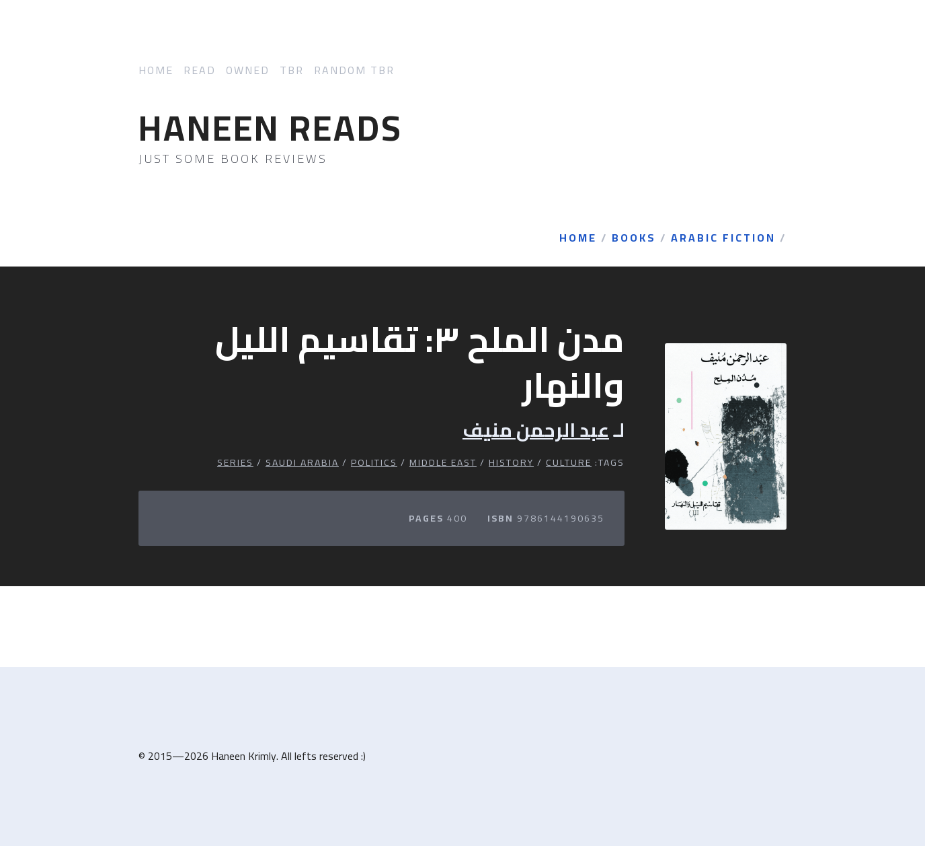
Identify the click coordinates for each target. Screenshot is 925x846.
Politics (374, 462)
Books (634, 238)
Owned (248, 70)
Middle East (443, 462)
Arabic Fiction (723, 238)
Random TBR (354, 70)
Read (200, 70)
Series (235, 462)
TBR (292, 70)
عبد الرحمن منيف (535, 430)
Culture (569, 462)
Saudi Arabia (302, 462)
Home (155, 70)
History (511, 462)
